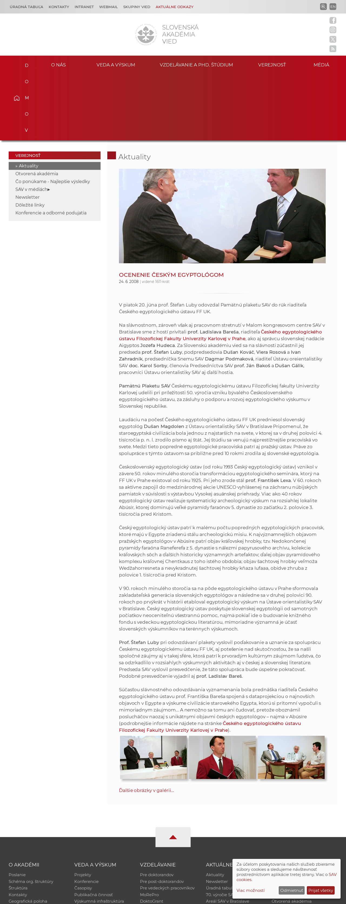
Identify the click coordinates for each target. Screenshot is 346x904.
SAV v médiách (31, 122)
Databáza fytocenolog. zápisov (302, 822)
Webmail (108, 7)
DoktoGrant (152, 836)
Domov (24, 64)
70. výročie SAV (221, 829)
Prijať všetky (320, 890)
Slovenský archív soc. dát (296, 815)
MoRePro (149, 829)
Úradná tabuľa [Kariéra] (26, 7)
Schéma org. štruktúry (31, 815)
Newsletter (27, 130)
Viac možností (251, 890)
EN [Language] (333, 6)
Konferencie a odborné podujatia (50, 146)
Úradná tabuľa (220, 822)
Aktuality (28, 99)
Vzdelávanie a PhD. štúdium (196, 64)
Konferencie (86, 815)
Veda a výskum (116, 64)
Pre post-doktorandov (162, 815)
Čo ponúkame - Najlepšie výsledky (52, 114)
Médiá (324, 64)
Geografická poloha (28, 836)
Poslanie (17, 808)
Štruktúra (18, 822)
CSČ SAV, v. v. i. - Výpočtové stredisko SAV (89, 897)
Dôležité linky (30, 138)
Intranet (84, 7)
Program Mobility (157, 843)
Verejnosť (272, 64)
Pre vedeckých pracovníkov (167, 822)
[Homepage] (146, 34)
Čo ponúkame (220, 843)
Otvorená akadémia (36, 106)
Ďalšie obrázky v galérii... (146, 723)
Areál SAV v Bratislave (227, 836)
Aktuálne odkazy (175, 7)
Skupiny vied (136, 7)
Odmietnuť (291, 890)
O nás (58, 64)
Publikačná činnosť (93, 829)
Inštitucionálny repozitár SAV (301, 808)
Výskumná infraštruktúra (99, 836)
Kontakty (59, 7)
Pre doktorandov (157, 808)
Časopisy (83, 822)
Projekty (82, 808)
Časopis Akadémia (290, 829)
